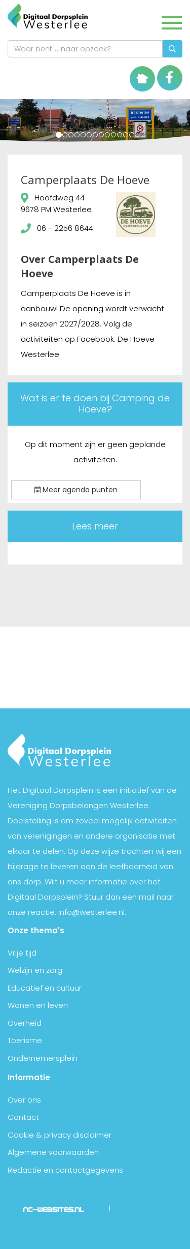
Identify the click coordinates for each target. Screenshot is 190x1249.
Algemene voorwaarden (53, 1152)
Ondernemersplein (43, 1058)
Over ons (24, 1099)
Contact (23, 1117)
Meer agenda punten (76, 490)
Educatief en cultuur (45, 988)
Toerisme (25, 1040)
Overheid (25, 1023)
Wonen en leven (38, 1005)
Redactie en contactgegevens (65, 1170)
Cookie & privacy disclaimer (59, 1134)
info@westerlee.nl (91, 912)
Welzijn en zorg (35, 970)
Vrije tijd (22, 952)
